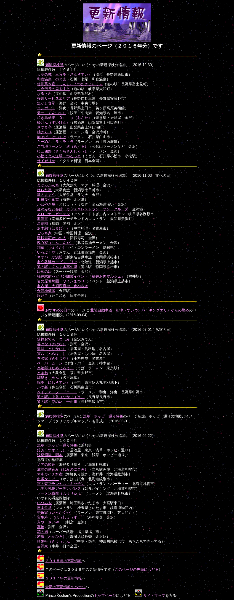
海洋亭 (42, 219)
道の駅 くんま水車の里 (57, 267)
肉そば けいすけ (51, 137)
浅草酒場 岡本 (50, 455)
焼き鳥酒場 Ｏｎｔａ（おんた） (64, 118)
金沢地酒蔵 (46, 291)
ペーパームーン (50, 363)
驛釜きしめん (48, 378)
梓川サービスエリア (53, 98)
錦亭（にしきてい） (53, 382)
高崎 (40, 527)
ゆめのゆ (44, 271)
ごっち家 (44, 233)
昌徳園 (42, 223)
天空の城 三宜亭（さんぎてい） (64, 74)
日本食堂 (44, 508)
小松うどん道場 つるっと (59, 156)
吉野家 (42, 546)
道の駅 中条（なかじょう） (61, 397)
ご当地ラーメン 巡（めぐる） (62, 146)
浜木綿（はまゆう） (53, 228)
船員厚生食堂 (48, 199)
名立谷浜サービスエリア (57, 262)
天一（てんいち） (51, 113)
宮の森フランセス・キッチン (61, 484)
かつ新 (42, 387)
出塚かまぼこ (48, 479)
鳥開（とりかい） (51, 349)
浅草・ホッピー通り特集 (103, 416)
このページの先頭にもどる (137, 569)
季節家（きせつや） (53, 358)
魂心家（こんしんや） (55, 243)
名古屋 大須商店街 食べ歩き (62, 286)
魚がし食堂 (46, 103)
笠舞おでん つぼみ (53, 339)
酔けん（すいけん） (53, 122)
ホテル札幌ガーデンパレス (59, 488)
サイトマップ (154, 595)
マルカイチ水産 (50, 474)
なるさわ (44, 94)
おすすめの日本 (58, 310)
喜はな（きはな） (51, 344)
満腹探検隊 (54, 65)
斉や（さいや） (50, 522)
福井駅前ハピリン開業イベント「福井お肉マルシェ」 (81, 276)
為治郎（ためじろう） (55, 368)
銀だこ (42, 295)
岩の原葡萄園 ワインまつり (61, 281)
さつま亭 (44, 127)
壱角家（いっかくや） (55, 512)
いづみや (44, 503)
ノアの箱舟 (46, 464)
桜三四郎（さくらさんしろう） (62, 151)
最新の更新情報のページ (65, 587)
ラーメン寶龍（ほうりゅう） (61, 493)
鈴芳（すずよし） (51, 450)
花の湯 (42, 532)
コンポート (46, 108)
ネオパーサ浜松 (50, 257)
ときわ (42, 373)
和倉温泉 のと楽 (51, 79)
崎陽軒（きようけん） (55, 541)
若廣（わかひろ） (51, 536)
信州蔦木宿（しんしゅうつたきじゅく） (70, 84)
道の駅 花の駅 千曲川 (57, 402)
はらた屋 (44, 190)
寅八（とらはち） (51, 354)
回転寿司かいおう (51, 238)
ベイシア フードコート (57, 392)
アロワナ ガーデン (53, 214)
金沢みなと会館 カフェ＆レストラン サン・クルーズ (82, 209)
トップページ (105, 595)
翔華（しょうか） (51, 247)
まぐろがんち (48, 185)
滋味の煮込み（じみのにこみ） (62, 469)
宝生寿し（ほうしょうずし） (61, 517)
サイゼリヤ (46, 161)
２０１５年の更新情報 (63, 561)
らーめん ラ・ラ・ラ (55, 142)
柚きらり (44, 132)
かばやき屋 (46, 204)
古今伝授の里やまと (53, 89)
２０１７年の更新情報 (63, 578)
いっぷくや (46, 252)
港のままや (46, 195)
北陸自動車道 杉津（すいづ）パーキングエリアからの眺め (139, 310)
